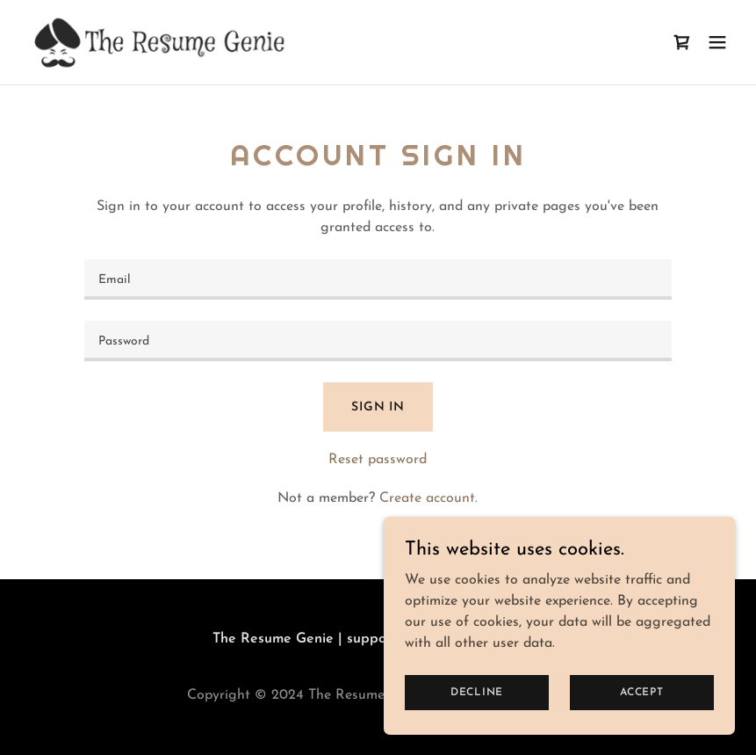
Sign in (378, 407)
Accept (642, 691)
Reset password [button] (377, 460)
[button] (717, 42)
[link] (166, 42)
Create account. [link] (428, 498)
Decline (476, 691)
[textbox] (378, 279)
